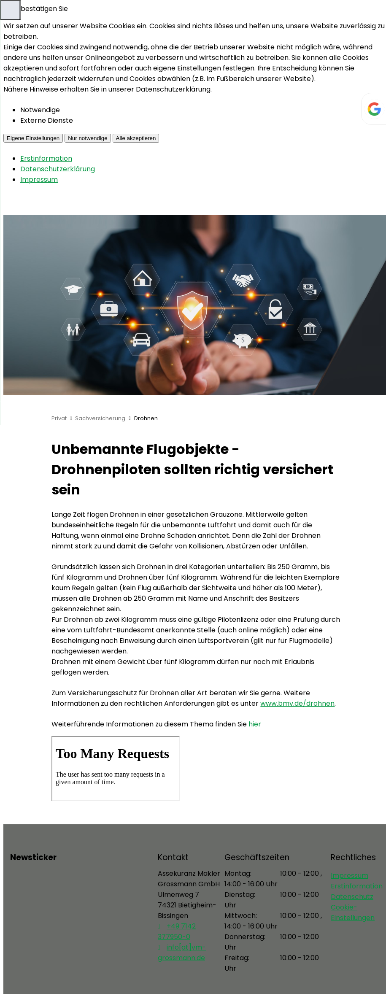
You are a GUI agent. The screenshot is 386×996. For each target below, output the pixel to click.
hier (254, 724)
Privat (59, 418)
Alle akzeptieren (136, 138)
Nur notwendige (87, 138)
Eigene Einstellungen (33, 138)
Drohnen (146, 418)
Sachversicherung (100, 418)
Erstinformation (46, 158)
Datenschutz (352, 897)
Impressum (39, 179)
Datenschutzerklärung (57, 169)
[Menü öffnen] (10, 10)
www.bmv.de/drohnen (297, 703)
